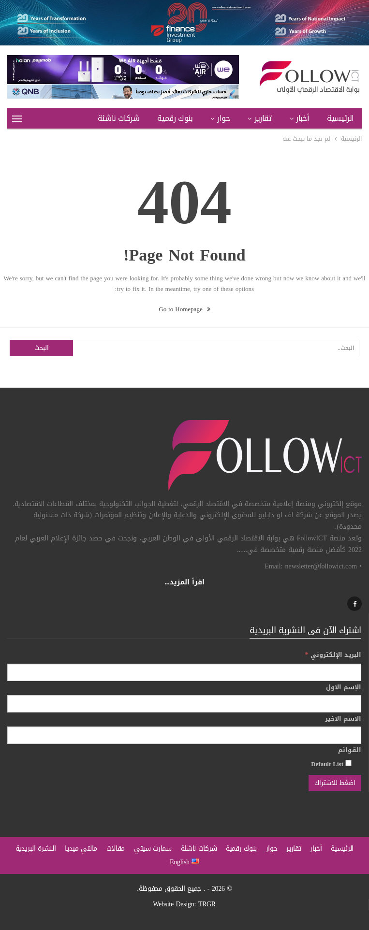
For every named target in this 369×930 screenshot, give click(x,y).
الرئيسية (340, 118)
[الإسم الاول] (184, 703)
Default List (331, 764)
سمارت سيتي (153, 848)
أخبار (302, 118)
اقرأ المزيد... (184, 582)
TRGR (207, 904)
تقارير (263, 118)
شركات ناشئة (119, 118)
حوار (223, 118)
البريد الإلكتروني (333, 654)
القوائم (349, 750)
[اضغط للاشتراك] (335, 783)
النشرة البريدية (35, 848)
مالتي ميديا (81, 848)
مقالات (115, 848)
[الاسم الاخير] (184, 735)
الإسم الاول (343, 687)
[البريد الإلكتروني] (184, 672)
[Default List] (348, 763)
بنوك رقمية (174, 118)
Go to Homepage (184, 309)
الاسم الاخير (343, 718)
